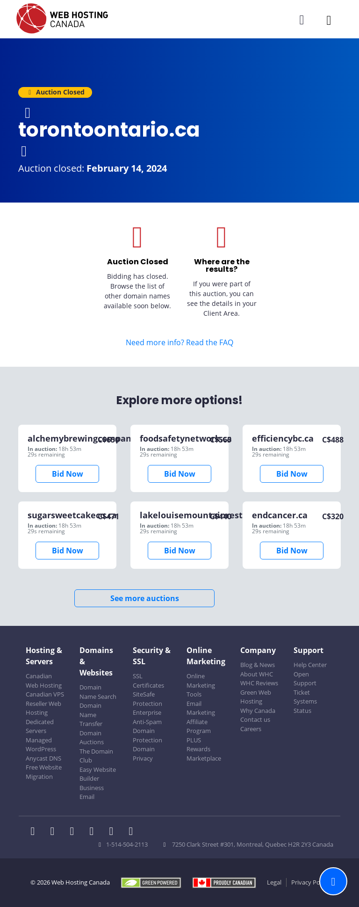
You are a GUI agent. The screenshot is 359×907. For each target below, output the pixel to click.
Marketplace (204, 758)
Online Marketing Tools (201, 685)
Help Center (310, 664)
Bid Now (67, 474)
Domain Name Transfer (90, 714)
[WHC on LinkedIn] (75, 832)
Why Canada (257, 710)
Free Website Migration (44, 772)
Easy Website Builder (97, 774)
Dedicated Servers (40, 726)
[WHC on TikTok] (133, 832)
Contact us (255, 719)
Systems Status (305, 706)
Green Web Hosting (255, 697)
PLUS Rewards (198, 745)
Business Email (91, 792)
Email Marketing (201, 708)
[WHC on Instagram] (94, 832)
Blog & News (257, 664)
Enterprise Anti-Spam (147, 717)
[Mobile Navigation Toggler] (329, 20)
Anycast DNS (43, 758)
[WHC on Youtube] (114, 832)
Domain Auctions (91, 738)
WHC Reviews (259, 683)
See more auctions (144, 598)
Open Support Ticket (305, 683)
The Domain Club (96, 756)
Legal (274, 882)
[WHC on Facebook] (35, 832)
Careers (250, 729)
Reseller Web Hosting (43, 708)
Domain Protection (147, 735)
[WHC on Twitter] (55, 832)
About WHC (256, 674)
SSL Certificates (148, 680)
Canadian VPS (45, 694)
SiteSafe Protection (147, 699)
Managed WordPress (41, 745)
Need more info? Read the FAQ (179, 342)
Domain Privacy (144, 753)
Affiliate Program (199, 726)
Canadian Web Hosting (44, 680)
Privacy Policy (310, 882)
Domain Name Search (97, 692)
